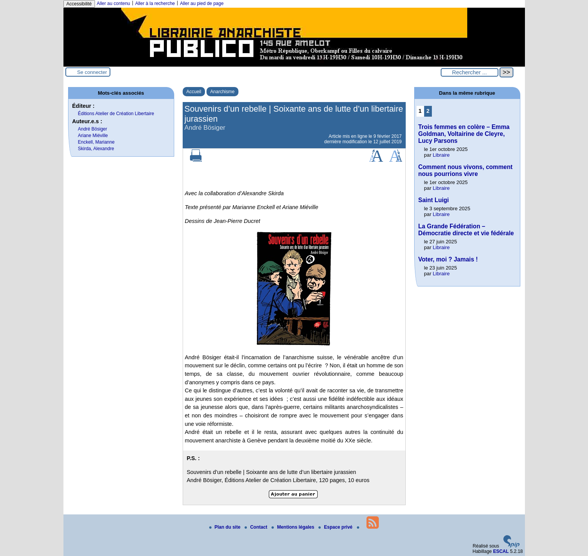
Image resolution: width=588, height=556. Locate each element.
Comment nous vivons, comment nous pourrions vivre (465, 170)
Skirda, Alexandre (96, 148)
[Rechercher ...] (469, 72)
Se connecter (92, 72)
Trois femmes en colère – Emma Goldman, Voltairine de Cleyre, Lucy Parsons (464, 134)
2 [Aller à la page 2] (428, 111)
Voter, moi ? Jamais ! (448, 259)
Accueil (194, 91)
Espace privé (335, 527)
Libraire (441, 155)
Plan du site (225, 527)
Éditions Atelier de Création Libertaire (116, 113)
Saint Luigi (433, 200)
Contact (256, 527)
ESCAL (501, 551)
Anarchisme (222, 91)
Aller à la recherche (155, 3)
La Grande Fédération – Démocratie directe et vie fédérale (466, 229)
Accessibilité (79, 4)
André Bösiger (92, 129)
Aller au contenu (113, 3)
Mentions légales (293, 527)
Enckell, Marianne (96, 142)
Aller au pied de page (201, 3)
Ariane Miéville (93, 135)
